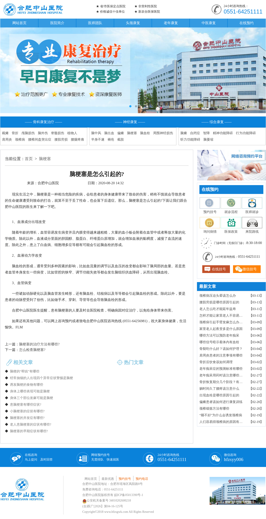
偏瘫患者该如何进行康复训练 (221, 402)
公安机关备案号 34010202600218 (106, 500)
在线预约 (246, 23)
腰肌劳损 (61, 139)
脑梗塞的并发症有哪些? (27, 418)
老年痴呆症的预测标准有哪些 (221, 368)
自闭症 (195, 133)
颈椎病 (20, 139)
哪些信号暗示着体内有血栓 (219, 342)
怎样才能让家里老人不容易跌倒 (222, 315)
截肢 (120, 139)
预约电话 (142, 478)
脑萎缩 (208, 139)
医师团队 (95, 23)
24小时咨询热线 (172, 457)
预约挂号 (125, 478)
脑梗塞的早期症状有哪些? (29, 431)
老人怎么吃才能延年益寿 (217, 309)
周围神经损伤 (163, 133)
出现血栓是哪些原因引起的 (219, 395)
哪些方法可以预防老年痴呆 (219, 335)
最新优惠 (108, 478)
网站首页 (19, 23)
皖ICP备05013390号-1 (128, 495)
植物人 (72, 133)
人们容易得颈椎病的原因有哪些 (222, 422)
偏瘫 (120, 133)
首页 (29, 159)
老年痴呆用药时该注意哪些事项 (222, 375)
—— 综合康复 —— (217, 122)
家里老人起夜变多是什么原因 (221, 329)
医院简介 (57, 23)
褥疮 (111, 139)
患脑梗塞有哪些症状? (25, 404)
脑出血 (109, 133)
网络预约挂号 (105, 457)
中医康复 (209, 23)
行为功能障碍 (246, 133)
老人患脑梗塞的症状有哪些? (30, 424)
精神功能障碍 (223, 133)
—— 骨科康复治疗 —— (43, 122)
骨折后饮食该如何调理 (216, 362)
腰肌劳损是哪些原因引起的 (219, 302)
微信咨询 (233, 457)
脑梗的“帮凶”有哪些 (24, 371)
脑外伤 (43, 133)
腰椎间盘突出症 (39, 139)
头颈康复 (133, 23)
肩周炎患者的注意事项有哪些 (221, 355)
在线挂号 (219, 269)
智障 (206, 133)
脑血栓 (145, 133)
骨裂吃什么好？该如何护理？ (221, 349)
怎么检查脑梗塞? (32, 350)
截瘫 (5, 133)
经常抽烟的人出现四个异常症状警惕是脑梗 (41, 378)
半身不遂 (97, 139)
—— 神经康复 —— (130, 122)
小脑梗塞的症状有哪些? (27, 411)
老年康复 (171, 23)
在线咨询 (39, 457)
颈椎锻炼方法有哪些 (214, 408)
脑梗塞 (132, 133)
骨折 (15, 133)
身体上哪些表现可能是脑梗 (30, 391)
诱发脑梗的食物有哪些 (26, 384)
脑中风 (96, 133)
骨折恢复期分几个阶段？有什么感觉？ (222, 382)
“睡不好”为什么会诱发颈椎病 (220, 415)
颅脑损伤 (28, 133)
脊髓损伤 (57, 133)
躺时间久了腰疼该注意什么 (219, 388)
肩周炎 (7, 139)
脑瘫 (183, 133)
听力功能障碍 (190, 139)
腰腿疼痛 (77, 139)
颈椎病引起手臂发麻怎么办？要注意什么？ (222, 322)
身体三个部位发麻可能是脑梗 (31, 398)
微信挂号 (250, 269)
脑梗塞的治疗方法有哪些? (39, 344)
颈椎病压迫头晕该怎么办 (217, 295)
